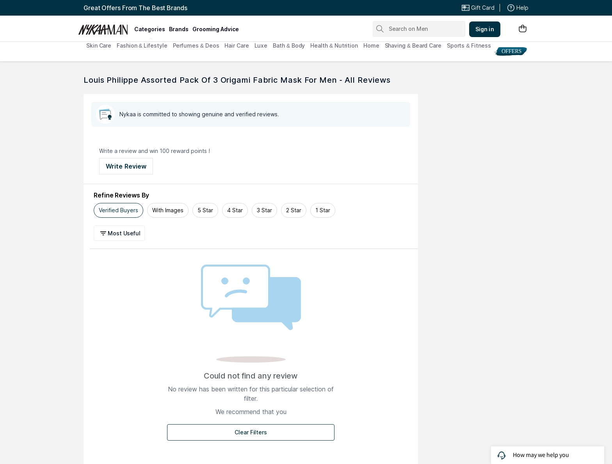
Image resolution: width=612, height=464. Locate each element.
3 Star (264, 210)
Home (371, 45)
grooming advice (215, 29)
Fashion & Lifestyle (142, 45)
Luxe (261, 45)
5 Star (205, 210)
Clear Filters (251, 432)
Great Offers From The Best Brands (135, 8)
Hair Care (236, 45)
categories (149, 29)
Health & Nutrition (334, 45)
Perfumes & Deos (196, 45)
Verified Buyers (118, 210)
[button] (120, 233)
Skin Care (98, 45)
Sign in (484, 29)
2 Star (293, 210)
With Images (167, 210)
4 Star (235, 210)
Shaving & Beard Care (413, 45)
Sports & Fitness (469, 45)
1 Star (322, 210)
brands (179, 29)
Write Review (126, 166)
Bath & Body (289, 45)
